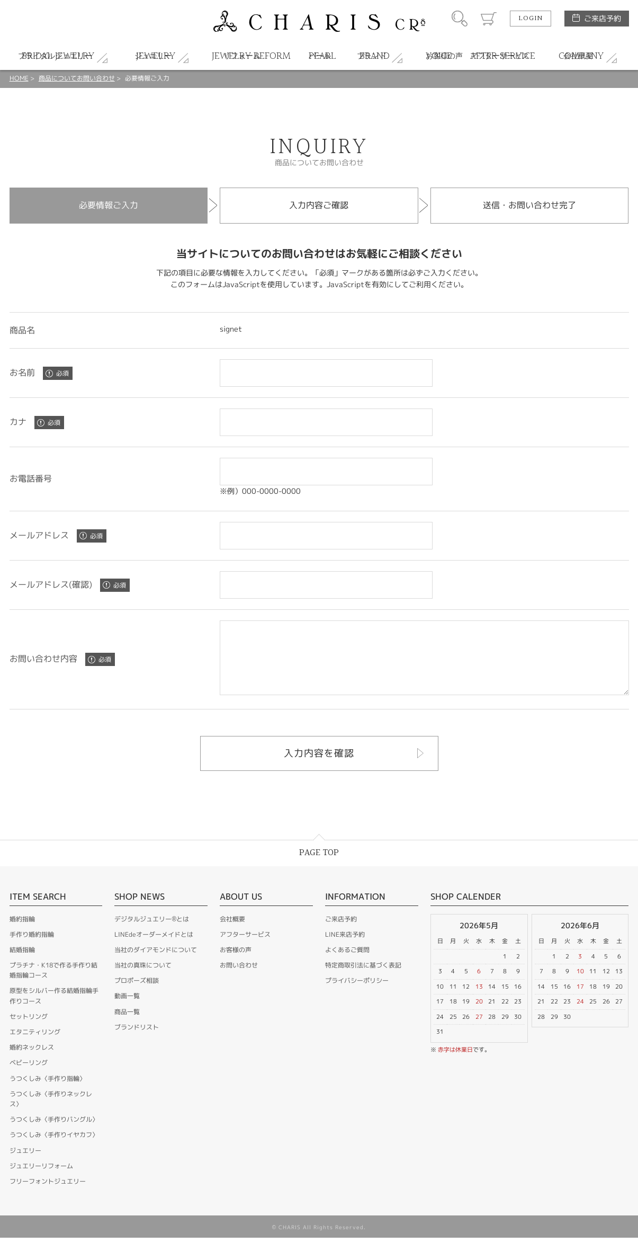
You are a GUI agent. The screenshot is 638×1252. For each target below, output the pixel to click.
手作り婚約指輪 (32, 948)
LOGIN (530, 18)
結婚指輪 (22, 964)
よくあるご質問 (347, 964)
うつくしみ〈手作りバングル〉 (54, 1133)
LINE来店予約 (345, 948)
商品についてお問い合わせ (77, 78)
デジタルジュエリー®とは (151, 933)
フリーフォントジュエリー (48, 1195)
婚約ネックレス (32, 1061)
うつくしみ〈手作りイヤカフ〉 (54, 1148)
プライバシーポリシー (357, 994)
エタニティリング (35, 1046)
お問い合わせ (239, 979)
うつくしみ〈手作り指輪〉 (48, 1092)
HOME (19, 78)
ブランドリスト (136, 1041)
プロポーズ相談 (136, 994)
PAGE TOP (319, 867)
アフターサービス (245, 948)
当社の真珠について (143, 979)
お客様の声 (235, 964)
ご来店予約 (602, 18)
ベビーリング (29, 1076)
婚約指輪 (22, 933)
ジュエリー (25, 1164)
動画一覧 (127, 1010)
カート (489, 18)
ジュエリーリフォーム (41, 1180)
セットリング (29, 1030)
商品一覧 (127, 1026)
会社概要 (232, 933)
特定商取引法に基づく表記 (363, 979)
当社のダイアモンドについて (155, 964)
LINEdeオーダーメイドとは (153, 948)
